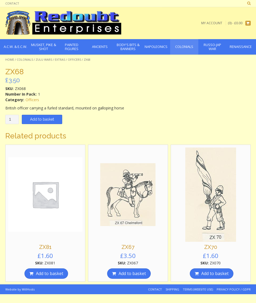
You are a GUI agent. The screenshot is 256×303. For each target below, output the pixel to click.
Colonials (25, 60)
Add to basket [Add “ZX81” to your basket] (49, 273)
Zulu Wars (44, 60)
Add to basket (42, 119)
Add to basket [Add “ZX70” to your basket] (215, 273)
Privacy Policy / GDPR (234, 289)
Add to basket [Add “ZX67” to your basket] (132, 273)
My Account (211, 23)
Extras (60, 60)
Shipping (172, 289)
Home (9, 60)
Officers (74, 60)
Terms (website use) (198, 289)
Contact (12, 3)
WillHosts (28, 289)
